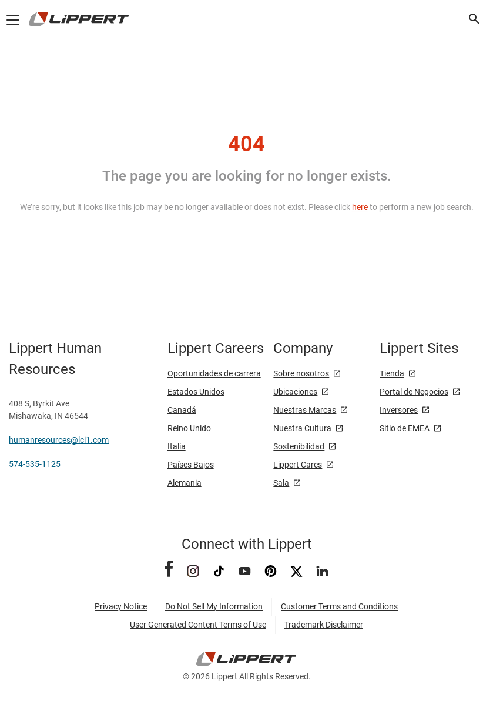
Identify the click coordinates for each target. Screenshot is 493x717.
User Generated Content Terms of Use (198, 624)
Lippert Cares (297, 464)
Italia (176, 446)
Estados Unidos (195, 391)
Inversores (399, 410)
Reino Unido (189, 428)
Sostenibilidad (298, 446)
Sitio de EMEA (405, 428)
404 (246, 144)
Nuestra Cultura (302, 428)
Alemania (184, 483)
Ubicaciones (295, 391)
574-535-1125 (35, 464)
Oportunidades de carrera (214, 373)
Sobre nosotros (301, 373)
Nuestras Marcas (304, 410)
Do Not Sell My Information (214, 606)
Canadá (181, 410)
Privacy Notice (121, 606)
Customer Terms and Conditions (339, 606)
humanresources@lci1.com (59, 440)
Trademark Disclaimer (323, 624)
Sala (281, 483)
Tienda (392, 373)
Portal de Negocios (414, 391)
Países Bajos (190, 464)
